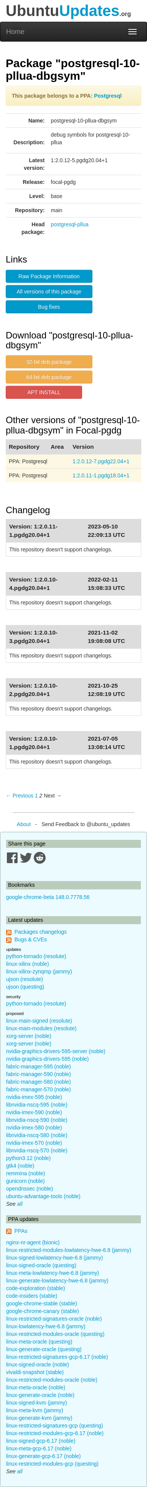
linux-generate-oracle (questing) (44, 1349)
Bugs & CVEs (31, 939)
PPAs (21, 1231)
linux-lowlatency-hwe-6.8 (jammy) (46, 1326)
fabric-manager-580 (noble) (38, 1082)
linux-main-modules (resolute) (41, 1028)
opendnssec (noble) (29, 1189)
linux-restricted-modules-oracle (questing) (55, 1334)
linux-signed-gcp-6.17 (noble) (40, 1441)
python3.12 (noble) (28, 1158)
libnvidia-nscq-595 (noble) (36, 1105)
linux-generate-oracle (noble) (40, 1395)
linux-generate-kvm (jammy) (39, 1418)
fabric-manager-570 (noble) (38, 1089)
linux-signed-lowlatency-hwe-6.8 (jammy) (54, 1258)
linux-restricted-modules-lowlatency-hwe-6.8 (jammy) (68, 1250)
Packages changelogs (41, 932)
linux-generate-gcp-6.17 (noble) (43, 1456)
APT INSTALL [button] (44, 392)
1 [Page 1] (36, 796)
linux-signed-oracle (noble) (37, 1364)
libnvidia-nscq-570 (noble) (36, 1150)
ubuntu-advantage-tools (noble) (43, 1196)
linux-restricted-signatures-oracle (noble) (54, 1319)
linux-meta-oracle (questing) (39, 1342)
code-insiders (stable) (31, 1296)
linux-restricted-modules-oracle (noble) (51, 1380)
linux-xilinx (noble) (27, 964)
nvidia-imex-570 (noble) (34, 1143)
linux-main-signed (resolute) (39, 1021)
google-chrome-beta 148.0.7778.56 (48, 897)
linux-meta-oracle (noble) (35, 1387)
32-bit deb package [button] (49, 362)
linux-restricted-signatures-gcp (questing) (54, 1426)
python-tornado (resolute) (36, 956)
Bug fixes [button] (49, 307)
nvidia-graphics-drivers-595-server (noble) (55, 1051)
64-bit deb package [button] (49, 377)
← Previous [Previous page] (19, 796)
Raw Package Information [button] (48, 276)
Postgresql (107, 96)
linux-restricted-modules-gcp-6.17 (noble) (54, 1433)
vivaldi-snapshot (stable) (35, 1372)
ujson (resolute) (24, 979)
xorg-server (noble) (28, 1036)
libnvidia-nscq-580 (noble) (36, 1135)
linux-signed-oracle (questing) (41, 1265)
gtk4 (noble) (20, 1166)
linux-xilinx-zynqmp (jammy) (39, 971)
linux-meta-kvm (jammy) (34, 1410)
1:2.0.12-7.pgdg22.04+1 (101, 461)
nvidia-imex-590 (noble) (34, 1112)
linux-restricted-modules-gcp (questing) (52, 1464)
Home (15, 31)
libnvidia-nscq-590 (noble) (36, 1120)
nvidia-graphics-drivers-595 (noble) (47, 1059)
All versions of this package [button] (49, 291)
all (20, 1204)
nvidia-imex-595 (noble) (34, 1097)
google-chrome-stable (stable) (41, 1303)
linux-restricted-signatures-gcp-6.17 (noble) (57, 1357)
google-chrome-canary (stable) (42, 1311)
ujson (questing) (25, 987)
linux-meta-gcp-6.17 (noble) (38, 1448)
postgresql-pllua (70, 224)
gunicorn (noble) (25, 1181)
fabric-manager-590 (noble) (38, 1074)
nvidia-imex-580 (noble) (34, 1128)
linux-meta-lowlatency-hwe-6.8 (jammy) (52, 1273)
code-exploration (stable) (35, 1288)
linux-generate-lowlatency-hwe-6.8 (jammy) (57, 1281)
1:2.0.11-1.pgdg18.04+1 (101, 475)
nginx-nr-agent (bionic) (33, 1242)
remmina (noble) (25, 1173)
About (24, 824)
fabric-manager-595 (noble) (38, 1066)
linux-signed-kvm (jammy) (36, 1403)
